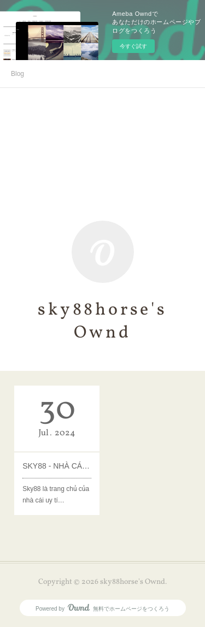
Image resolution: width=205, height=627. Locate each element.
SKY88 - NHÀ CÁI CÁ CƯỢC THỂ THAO (56, 466)
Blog (17, 74)
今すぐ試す (133, 46)
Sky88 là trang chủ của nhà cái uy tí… (55, 495)
